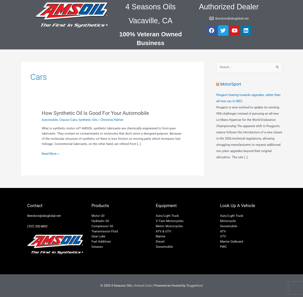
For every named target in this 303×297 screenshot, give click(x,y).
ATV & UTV (163, 231)
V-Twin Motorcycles (170, 221)
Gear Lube (98, 236)
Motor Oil (98, 216)
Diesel (160, 241)
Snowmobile (164, 247)
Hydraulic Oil (100, 221)
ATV (223, 231)
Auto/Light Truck (167, 216)
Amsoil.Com (143, 285)
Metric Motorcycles (169, 226)
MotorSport (231, 84)
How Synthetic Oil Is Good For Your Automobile (98, 113)
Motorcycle (228, 221)
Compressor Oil (102, 226)
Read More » (50, 153)
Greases (97, 247)
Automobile (50, 120)
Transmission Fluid (104, 231)
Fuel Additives (101, 241)
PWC (223, 247)
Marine (160, 236)
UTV (223, 236)
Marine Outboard (231, 241)
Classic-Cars (68, 120)
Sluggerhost (194, 285)
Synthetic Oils (87, 120)
